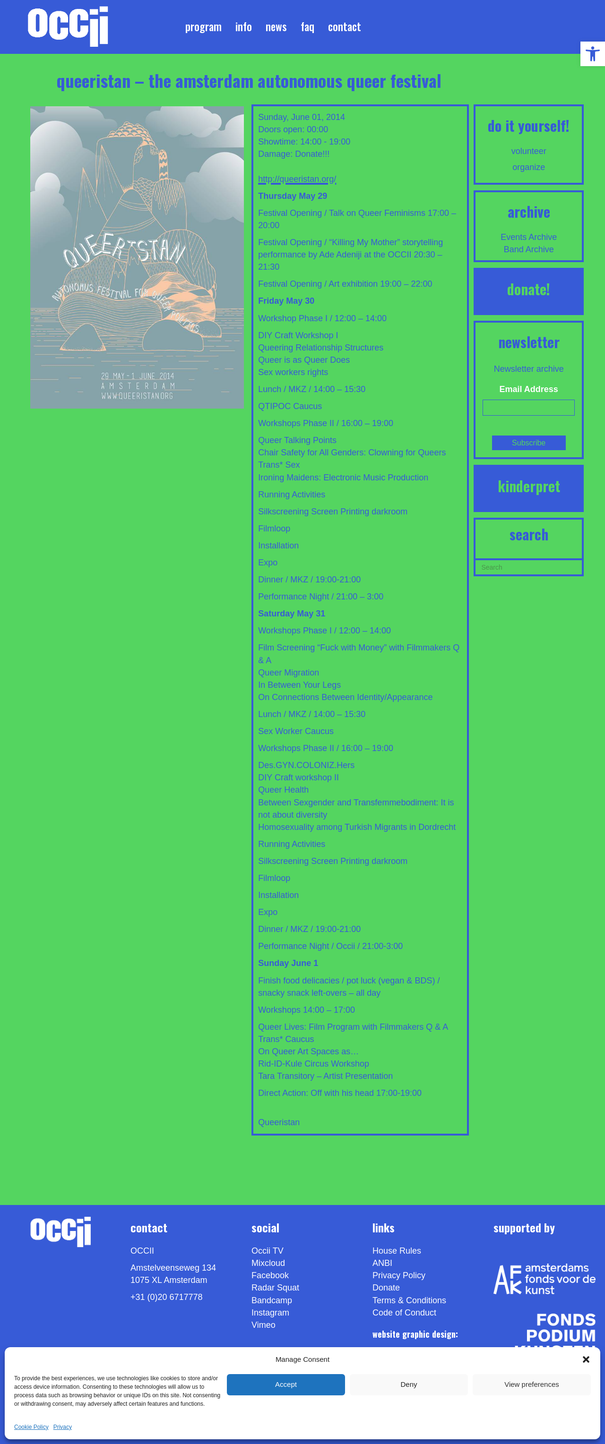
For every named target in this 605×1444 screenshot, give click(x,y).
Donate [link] (386, 1287)
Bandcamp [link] (271, 1300)
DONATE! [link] (528, 288)
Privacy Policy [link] (398, 1275)
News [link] (276, 26)
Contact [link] (344, 26)
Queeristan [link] (279, 1122)
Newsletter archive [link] (529, 369)
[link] (592, 54)
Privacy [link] (62, 1427)
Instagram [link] (270, 1312)
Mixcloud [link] (268, 1263)
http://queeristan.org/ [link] (297, 179)
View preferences (531, 1384)
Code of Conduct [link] (404, 1312)
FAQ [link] (307, 26)
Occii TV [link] (267, 1251)
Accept (286, 1384)
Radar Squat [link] (275, 1287)
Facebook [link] (270, 1275)
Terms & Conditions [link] (409, 1300)
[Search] (528, 566)
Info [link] (243, 26)
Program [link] (203, 26)
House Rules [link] (396, 1251)
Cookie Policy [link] (31, 1427)
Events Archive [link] (529, 237)
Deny (408, 1384)
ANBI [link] (382, 1263)
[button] (586, 1359)
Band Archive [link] (529, 249)
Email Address (529, 389)
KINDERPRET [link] (529, 485)
